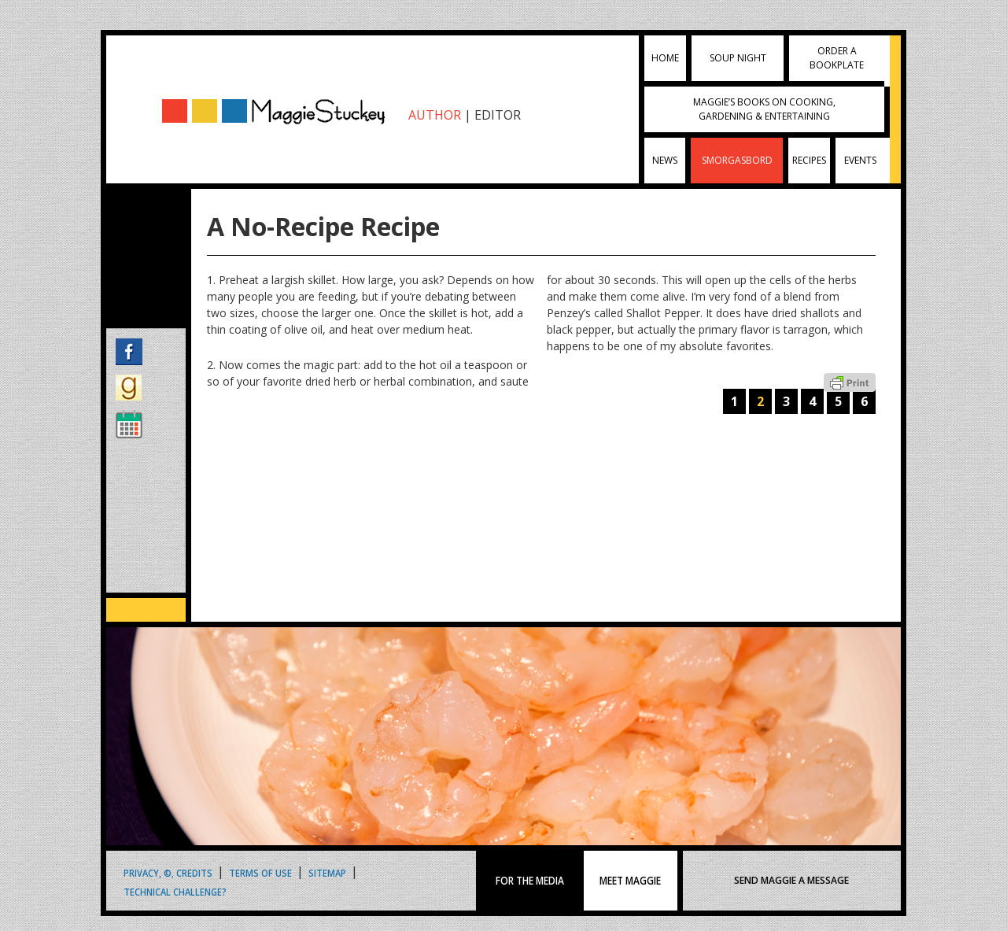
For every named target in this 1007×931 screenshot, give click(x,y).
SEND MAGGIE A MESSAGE (791, 880)
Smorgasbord (737, 160)
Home (665, 58)
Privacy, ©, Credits (168, 872)
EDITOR (497, 115)
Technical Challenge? (175, 891)
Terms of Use (260, 872)
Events (860, 160)
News (664, 160)
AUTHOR (434, 115)
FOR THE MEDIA (530, 880)
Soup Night (738, 58)
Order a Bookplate (837, 58)
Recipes (809, 160)
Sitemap (327, 872)
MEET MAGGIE (630, 880)
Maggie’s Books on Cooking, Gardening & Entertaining (764, 109)
